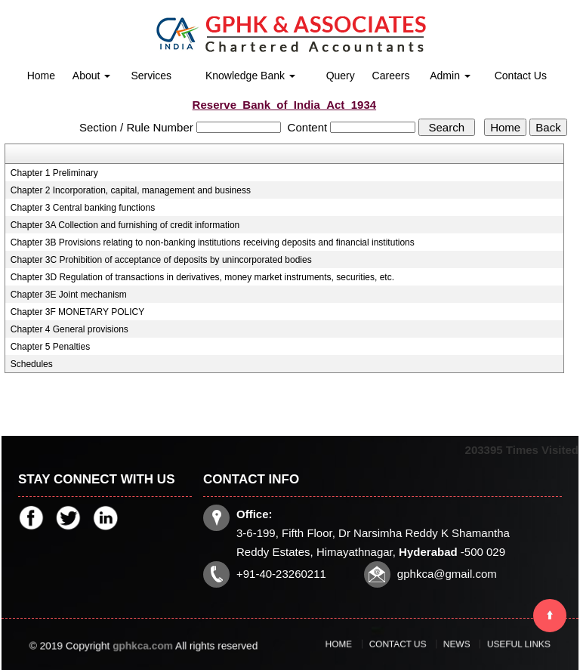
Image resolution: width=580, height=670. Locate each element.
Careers (391, 75)
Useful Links (492, 644)
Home (41, 75)
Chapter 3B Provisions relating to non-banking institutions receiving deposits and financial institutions (213, 242)
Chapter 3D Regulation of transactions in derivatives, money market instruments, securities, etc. (202, 277)
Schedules (32, 364)
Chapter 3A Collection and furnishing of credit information (125, 225)
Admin (450, 75)
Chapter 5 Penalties (50, 346)
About (91, 75)
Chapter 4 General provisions (69, 329)
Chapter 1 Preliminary (54, 173)
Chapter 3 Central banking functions (83, 207)
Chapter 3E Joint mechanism (69, 294)
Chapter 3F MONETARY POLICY (77, 312)
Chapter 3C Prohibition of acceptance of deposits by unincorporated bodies (161, 260)
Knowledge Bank (250, 75)
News (449, 644)
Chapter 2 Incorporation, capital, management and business (131, 190)
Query (340, 75)
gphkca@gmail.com (444, 572)
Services (151, 75)
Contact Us (521, 75)
